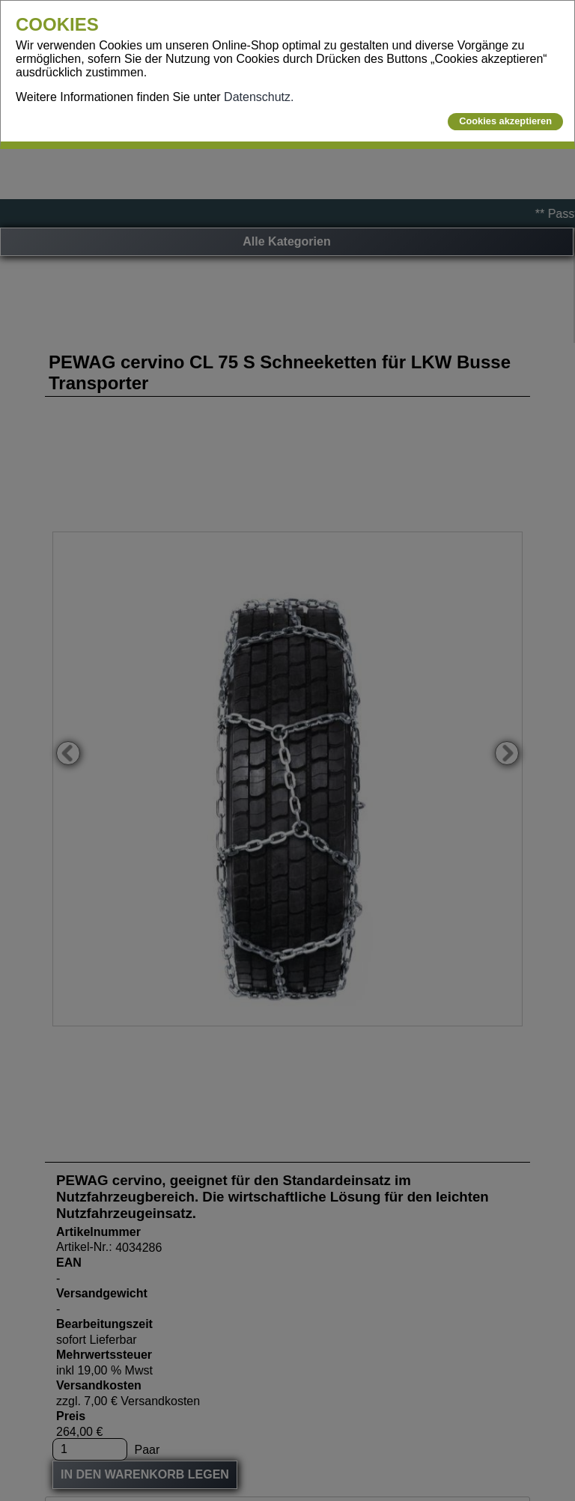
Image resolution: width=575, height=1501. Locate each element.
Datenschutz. (258, 97)
